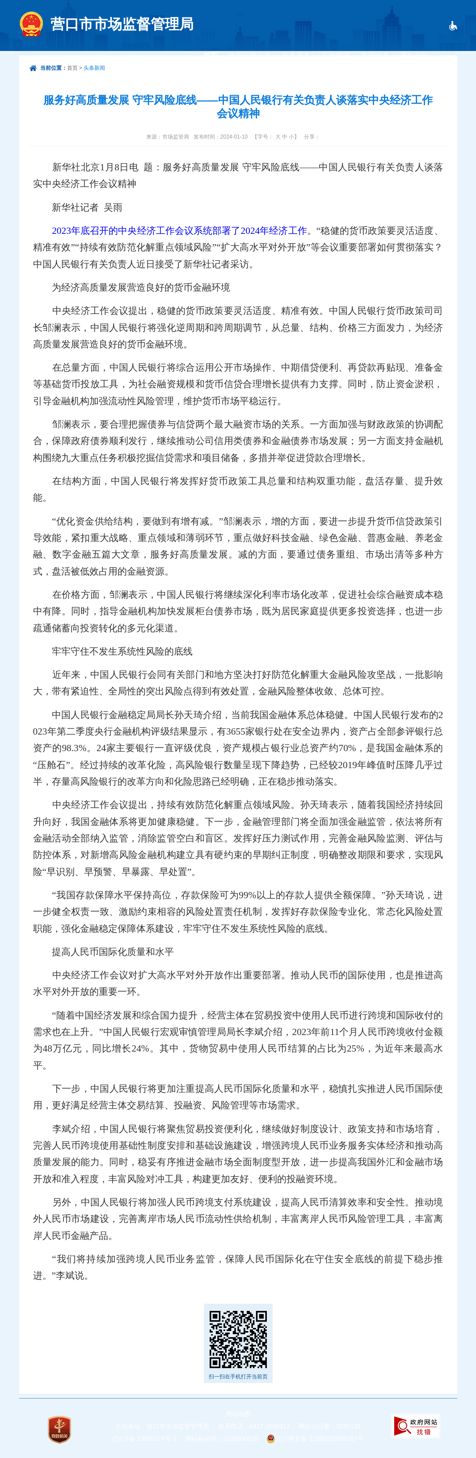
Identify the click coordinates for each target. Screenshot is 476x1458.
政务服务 (296, 55)
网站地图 (238, 1413)
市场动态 (375, 55)
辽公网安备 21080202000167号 (320, 1438)
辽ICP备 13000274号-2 (144, 1438)
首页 (210, 55)
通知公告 (414, 55)
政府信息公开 (249, 55)
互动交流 (335, 55)
